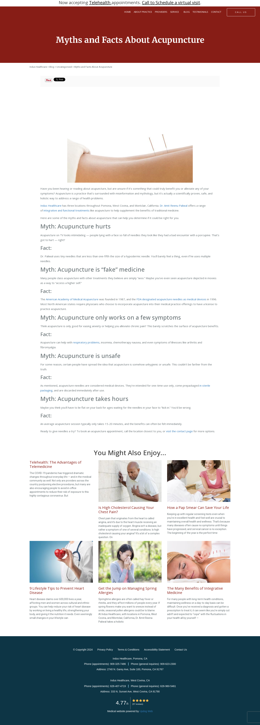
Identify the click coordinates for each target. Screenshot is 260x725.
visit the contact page (179, 431)
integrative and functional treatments (66, 210)
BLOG (187, 11)
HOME (127, 11)
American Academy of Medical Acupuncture (72, 299)
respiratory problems (86, 342)
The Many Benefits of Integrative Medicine (195, 590)
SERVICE (175, 12)
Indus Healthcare (51, 205)
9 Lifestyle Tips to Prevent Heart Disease (57, 590)
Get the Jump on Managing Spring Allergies (127, 590)
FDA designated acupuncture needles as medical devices (171, 299)
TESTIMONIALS (200, 11)
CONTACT (216, 11)
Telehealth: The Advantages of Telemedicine (55, 464)
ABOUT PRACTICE (143, 11)
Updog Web (146, 711)
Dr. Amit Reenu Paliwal (173, 205)
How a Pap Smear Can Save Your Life (198, 507)
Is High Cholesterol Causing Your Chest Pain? (126, 509)
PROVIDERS (161, 11)
